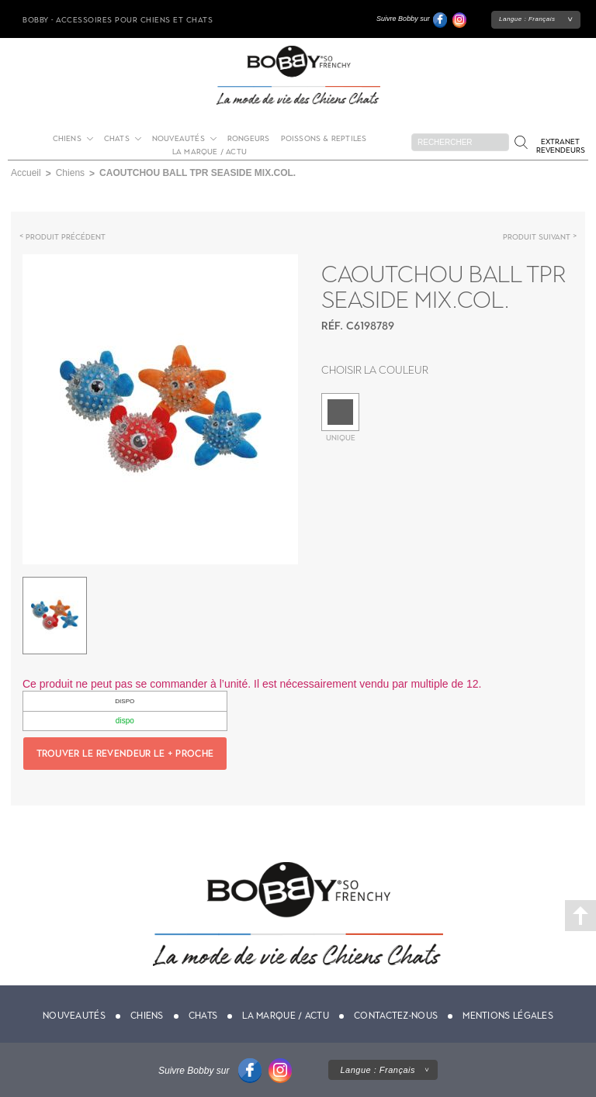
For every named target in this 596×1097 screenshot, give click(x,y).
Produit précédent (66, 237)
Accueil (26, 172)
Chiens (67, 138)
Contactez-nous (396, 1015)
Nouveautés (178, 138)
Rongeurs (248, 138)
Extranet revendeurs (560, 145)
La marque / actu (209, 151)
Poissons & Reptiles (324, 138)
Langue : (527, 19)
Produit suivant (536, 237)
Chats (117, 138)
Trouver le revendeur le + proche (125, 753)
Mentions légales (508, 1015)
